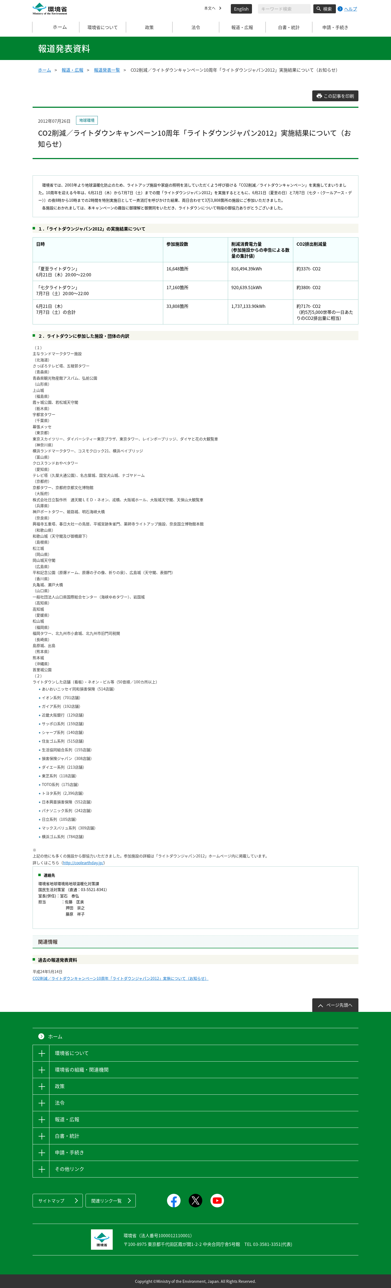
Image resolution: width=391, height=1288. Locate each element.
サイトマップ (51, 1200)
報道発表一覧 (107, 70)
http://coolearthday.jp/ (83, 862)
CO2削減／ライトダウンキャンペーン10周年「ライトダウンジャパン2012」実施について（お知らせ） (121, 978)
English (241, 8)
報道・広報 (72, 70)
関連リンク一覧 (106, 1200)
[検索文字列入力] (284, 9)
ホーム (56, 27)
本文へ (210, 8)
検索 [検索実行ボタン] (327, 8)
